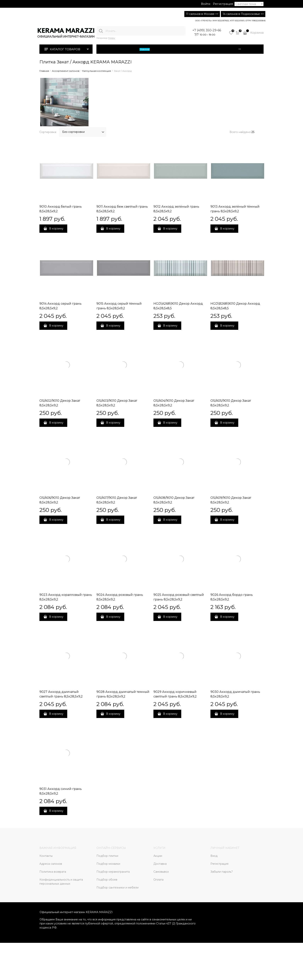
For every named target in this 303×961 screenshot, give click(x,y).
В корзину (56, 228)
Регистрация (223, 4)
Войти (205, 4)
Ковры (111, 38)
